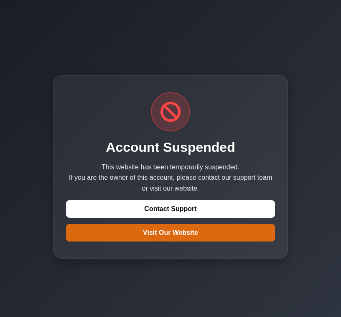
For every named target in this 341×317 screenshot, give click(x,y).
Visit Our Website (170, 232)
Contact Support (170, 208)
